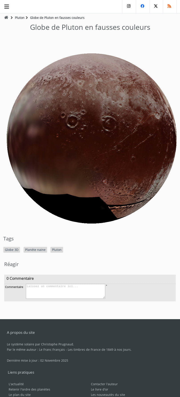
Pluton (19, 18)
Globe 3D (11, 250)
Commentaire (14, 287)
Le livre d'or (99, 389)
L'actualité (16, 384)
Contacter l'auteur (104, 384)
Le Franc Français (52, 349)
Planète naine (35, 250)
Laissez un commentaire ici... (65, 291)
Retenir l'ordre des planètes (29, 389)
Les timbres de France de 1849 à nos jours (99, 349)
